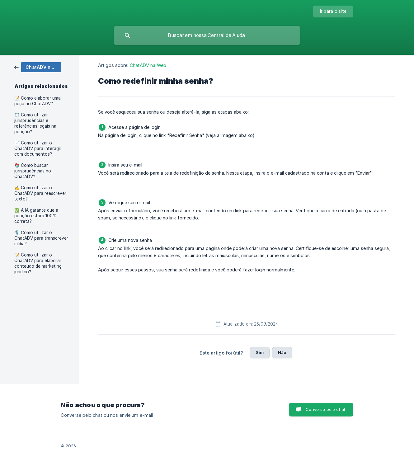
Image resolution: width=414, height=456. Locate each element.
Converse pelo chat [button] (325, 409)
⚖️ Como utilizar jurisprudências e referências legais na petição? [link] (35, 123)
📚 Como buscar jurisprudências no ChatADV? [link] (32, 171)
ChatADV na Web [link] (148, 65)
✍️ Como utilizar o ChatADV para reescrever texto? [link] (40, 193)
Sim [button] (260, 352)
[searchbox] (207, 35)
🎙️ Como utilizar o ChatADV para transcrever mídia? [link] (41, 238)
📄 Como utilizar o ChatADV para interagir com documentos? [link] (37, 148)
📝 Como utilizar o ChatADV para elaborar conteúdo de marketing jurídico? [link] (38, 263)
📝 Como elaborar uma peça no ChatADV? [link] (37, 101)
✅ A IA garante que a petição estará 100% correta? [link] (36, 216)
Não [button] (282, 352)
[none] (333, 11)
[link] (37, 67)
